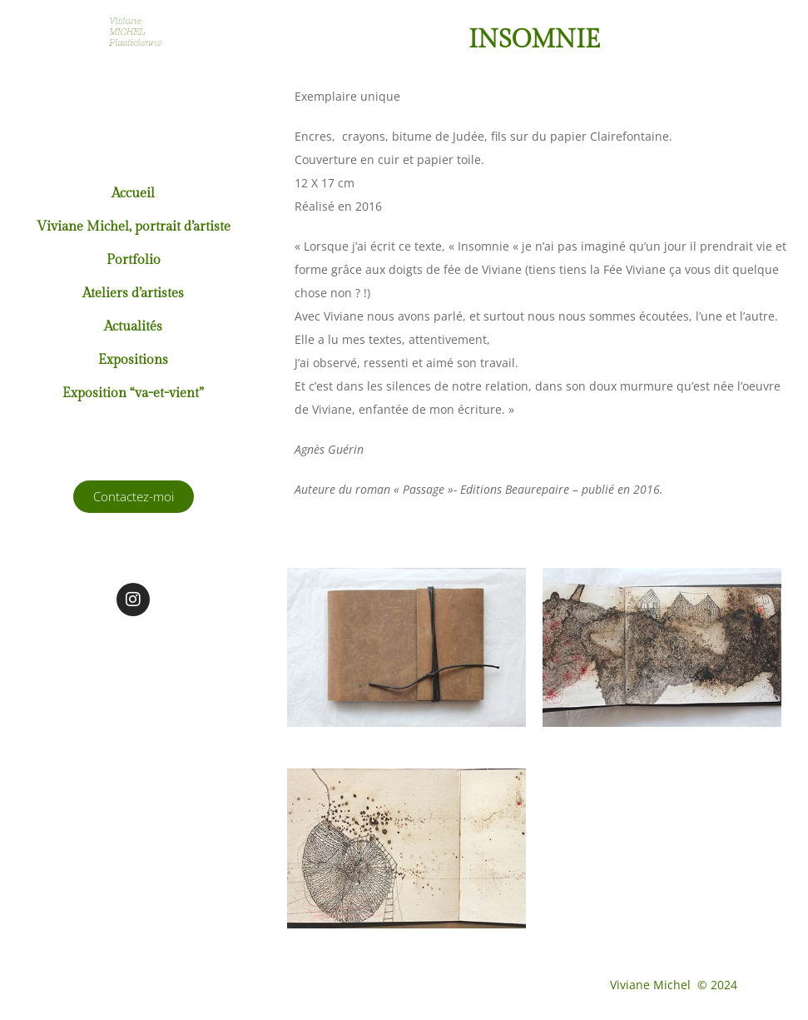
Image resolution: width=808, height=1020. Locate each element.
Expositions (133, 360)
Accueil (133, 194)
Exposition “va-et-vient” (133, 393)
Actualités (133, 327)
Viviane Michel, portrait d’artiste (134, 227)
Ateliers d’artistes (133, 293)
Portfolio (134, 260)
